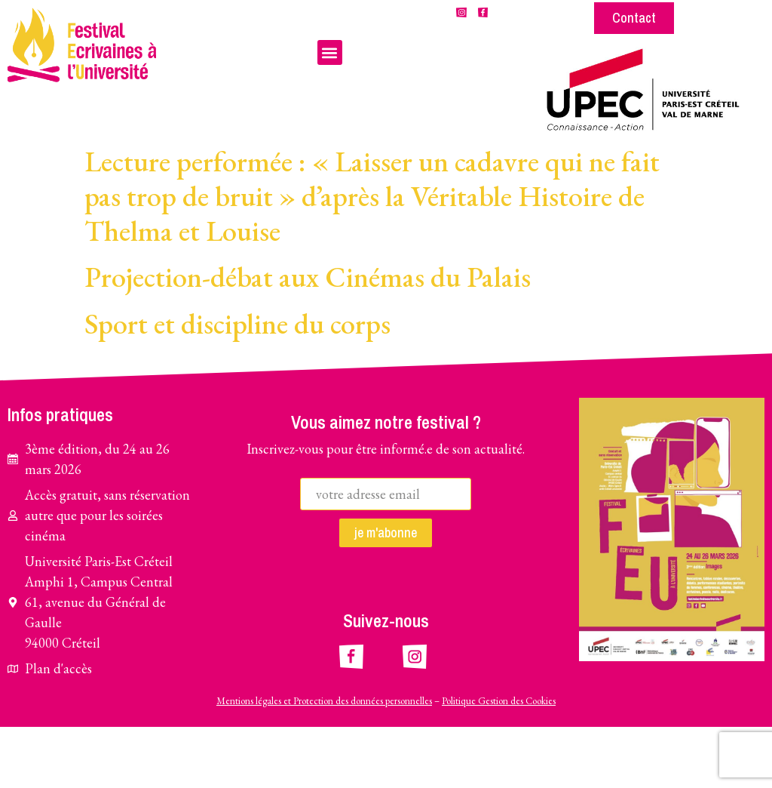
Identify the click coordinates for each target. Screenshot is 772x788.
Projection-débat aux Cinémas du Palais (307, 337)
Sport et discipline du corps (237, 383)
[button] (329, 52)
